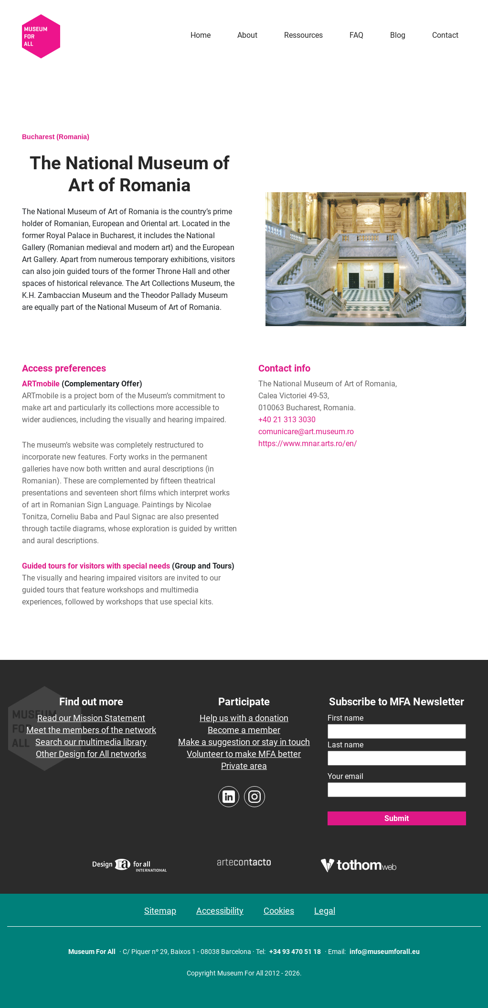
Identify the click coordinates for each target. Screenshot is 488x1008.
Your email (345, 776)
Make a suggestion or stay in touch (244, 742)
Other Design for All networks (91, 754)
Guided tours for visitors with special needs (96, 565)
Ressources (303, 35)
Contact (445, 35)
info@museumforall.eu (385, 951)
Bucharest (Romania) (55, 137)
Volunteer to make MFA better (244, 754)
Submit (396, 818)
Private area (244, 766)
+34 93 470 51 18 (295, 951)
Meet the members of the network (91, 730)
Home (201, 35)
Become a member (244, 730)
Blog (397, 35)
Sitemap (160, 911)
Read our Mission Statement (91, 718)
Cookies (279, 911)
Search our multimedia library (91, 742)
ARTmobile (41, 383)
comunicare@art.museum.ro (306, 431)
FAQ (356, 35)
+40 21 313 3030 (287, 419)
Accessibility (220, 911)
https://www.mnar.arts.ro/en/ (307, 443)
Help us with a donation (244, 718)
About (247, 35)
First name (345, 718)
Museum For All (92, 951)
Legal (324, 911)
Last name (345, 744)
